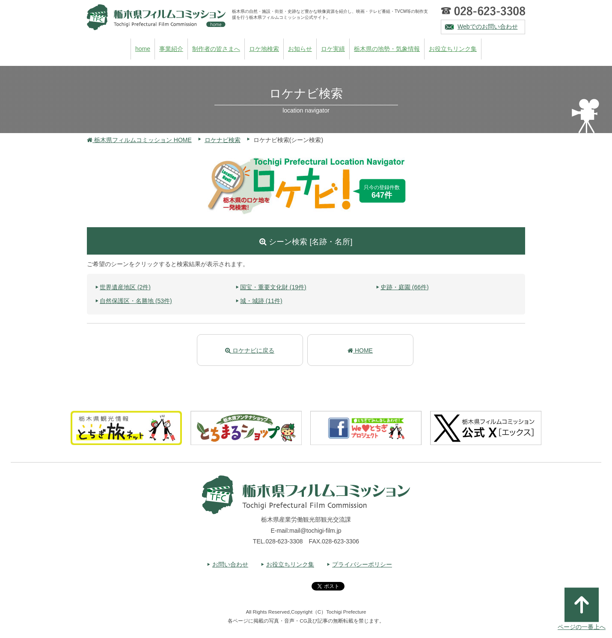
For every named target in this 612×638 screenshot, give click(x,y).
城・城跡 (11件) (261, 300)
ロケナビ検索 (223, 140)
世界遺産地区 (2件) (125, 287)
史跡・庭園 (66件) (404, 287)
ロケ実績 (333, 48)
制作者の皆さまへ (216, 48)
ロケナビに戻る (249, 350)
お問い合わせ (230, 564)
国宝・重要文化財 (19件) (273, 287)
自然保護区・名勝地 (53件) (136, 300)
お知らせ (300, 48)
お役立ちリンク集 (453, 48)
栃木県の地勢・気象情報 (387, 48)
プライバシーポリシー (362, 564)
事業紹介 (171, 48)
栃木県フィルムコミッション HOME (139, 140)
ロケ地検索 (264, 48)
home (142, 48)
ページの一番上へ (582, 609)
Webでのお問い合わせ (488, 26)
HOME (360, 350)
